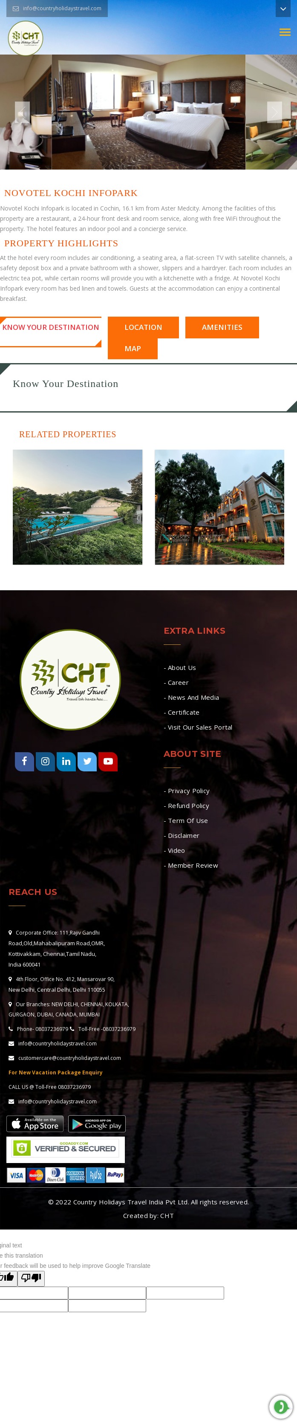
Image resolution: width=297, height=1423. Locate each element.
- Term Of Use (186, 820)
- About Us (180, 667)
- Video (174, 850)
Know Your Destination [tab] (50, 327)
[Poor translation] (31, 1279)
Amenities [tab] (222, 327)
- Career (176, 682)
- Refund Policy (187, 805)
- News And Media (191, 697)
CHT (167, 1215)
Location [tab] (143, 327)
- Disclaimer (182, 835)
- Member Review (191, 865)
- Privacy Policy (187, 790)
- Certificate (182, 712)
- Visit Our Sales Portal (198, 727)
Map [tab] (132, 348)
